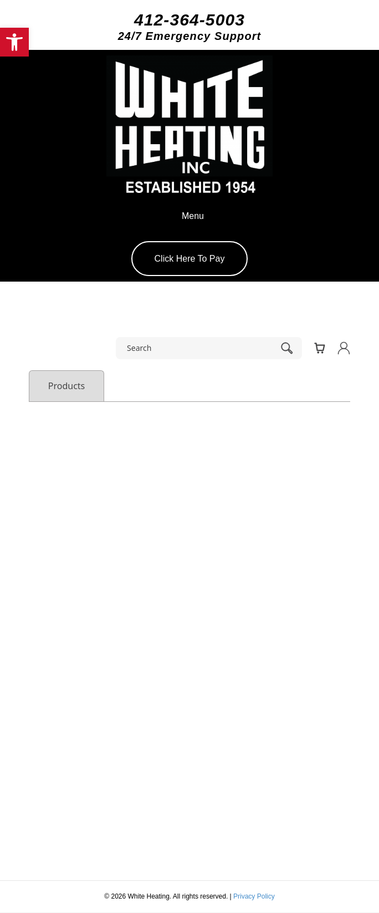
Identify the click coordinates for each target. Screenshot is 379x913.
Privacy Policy (254, 896)
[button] (14, 42)
